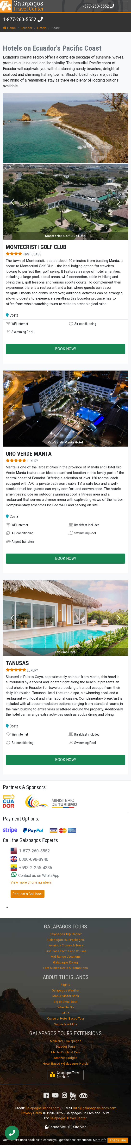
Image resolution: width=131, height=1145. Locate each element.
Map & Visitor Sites (65, 996)
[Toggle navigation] (122, 6)
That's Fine (118, 1140)
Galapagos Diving (65, 962)
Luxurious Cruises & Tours (65, 945)
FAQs (65, 1013)
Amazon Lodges (65, 1058)
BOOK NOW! (65, 349)
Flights (65, 984)
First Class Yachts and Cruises (65, 951)
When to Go (65, 1007)
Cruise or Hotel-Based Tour (65, 1018)
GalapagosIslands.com (42, 1108)
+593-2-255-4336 (35, 867)
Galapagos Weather (65, 990)
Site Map (78, 1127)
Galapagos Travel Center (68, 1118)
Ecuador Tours (65, 1046)
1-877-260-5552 (19, 20)
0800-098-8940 (33, 859)
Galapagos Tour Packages (65, 940)
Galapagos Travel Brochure (65, 1075)
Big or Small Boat (65, 1001)
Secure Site (55, 1127)
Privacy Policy (31, 1113)
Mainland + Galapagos (65, 1041)
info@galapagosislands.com (94, 1108)
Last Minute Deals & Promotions (65, 968)
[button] (12, 202)
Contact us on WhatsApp (35, 875)
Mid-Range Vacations (66, 956)
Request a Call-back (27, 894)
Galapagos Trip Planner (66, 934)
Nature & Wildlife (65, 1024)
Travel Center (28, 6)
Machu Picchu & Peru (65, 1052)
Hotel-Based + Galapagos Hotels (65, 1063)
